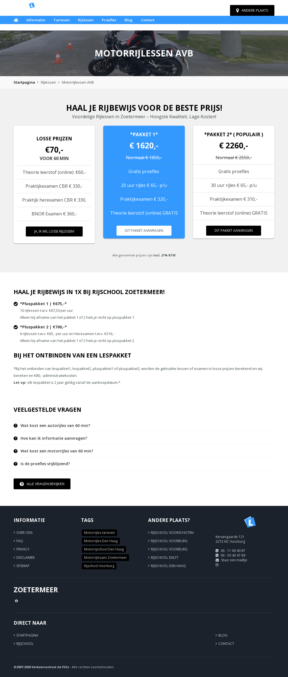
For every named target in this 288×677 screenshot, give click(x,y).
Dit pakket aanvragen (144, 230)
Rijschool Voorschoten (172, 532)
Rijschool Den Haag (168, 565)
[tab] (147, 425)
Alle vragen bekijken (42, 483)
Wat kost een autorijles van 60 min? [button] (55, 426)
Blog (129, 19)
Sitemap (22, 565)
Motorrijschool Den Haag (104, 549)
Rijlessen (86, 19)
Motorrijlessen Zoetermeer (105, 557)
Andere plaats (252, 10)
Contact (148, 19)
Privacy (22, 549)
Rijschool (25, 643)
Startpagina (24, 82)
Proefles (109, 19)
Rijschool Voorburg (99, 565)
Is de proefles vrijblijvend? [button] (45, 464)
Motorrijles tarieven (99, 532)
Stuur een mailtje (234, 560)
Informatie (35, 19)
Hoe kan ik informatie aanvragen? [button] (54, 438)
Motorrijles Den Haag (101, 541)
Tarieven (62, 19)
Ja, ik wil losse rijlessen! (54, 231)
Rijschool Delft (164, 557)
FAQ (19, 541)
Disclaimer (25, 557)
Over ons (24, 532)
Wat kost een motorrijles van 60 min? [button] (57, 451)
